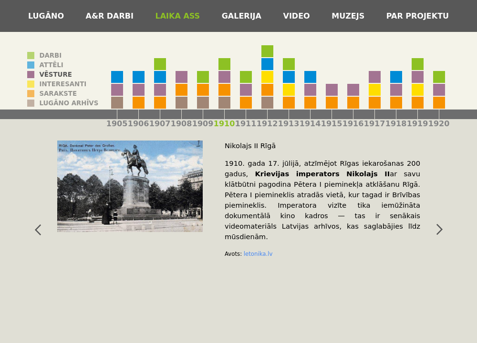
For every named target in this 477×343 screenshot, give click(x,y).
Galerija (243, 15)
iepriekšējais (36, 229)
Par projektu (417, 15)
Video (298, 15)
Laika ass (179, 15)
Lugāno (47, 15)
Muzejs (349, 15)
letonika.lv (256, 254)
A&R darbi (111, 15)
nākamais (438, 229)
